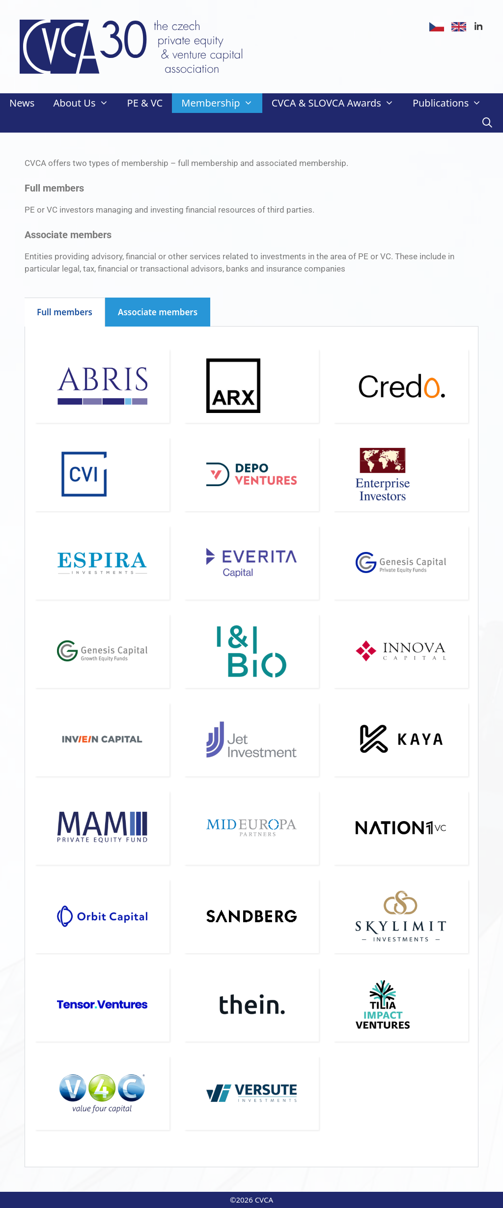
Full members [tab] (64, 312)
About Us (85, 103)
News (21, 103)
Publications (452, 103)
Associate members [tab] (157, 312)
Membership (221, 103)
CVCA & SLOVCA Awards (337, 103)
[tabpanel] (251, 747)
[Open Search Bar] (487, 123)
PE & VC (145, 103)
